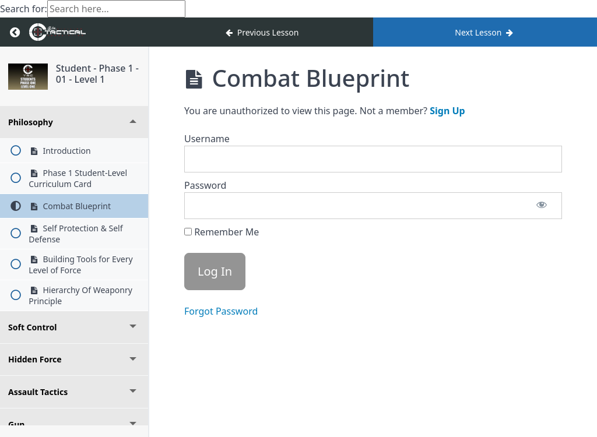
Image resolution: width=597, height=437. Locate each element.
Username (207, 138)
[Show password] (541, 205)
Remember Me (221, 231)
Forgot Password (221, 311)
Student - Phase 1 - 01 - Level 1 (97, 74)
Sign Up (447, 110)
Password (205, 185)
